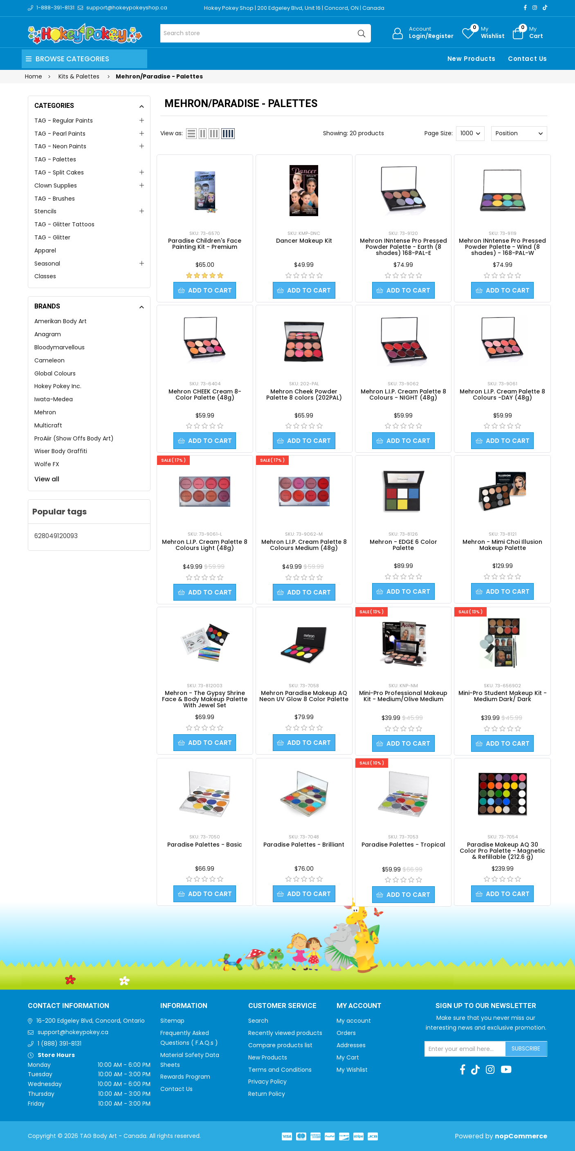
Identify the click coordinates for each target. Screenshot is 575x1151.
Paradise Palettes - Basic (204, 844)
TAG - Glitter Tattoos (64, 224)
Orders (346, 1033)
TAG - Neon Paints (60, 146)
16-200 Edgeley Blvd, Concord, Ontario (90, 1021)
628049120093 (56, 536)
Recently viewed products (285, 1033)
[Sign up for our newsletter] (465, 1048)
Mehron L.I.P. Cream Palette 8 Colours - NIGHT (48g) (403, 394)
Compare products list (280, 1045)
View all (46, 479)
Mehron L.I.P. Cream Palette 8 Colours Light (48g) (204, 545)
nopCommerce (521, 1136)
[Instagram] (534, 7)
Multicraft (48, 425)
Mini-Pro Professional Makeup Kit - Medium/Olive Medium (403, 696)
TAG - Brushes (54, 198)
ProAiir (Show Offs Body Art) (74, 438)
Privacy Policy (267, 1081)
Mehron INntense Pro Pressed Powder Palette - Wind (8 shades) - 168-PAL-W (502, 247)
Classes (45, 276)
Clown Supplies (55, 185)
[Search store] (265, 33)
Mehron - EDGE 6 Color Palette (403, 545)
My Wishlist (352, 1070)
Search (258, 1021)
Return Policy (266, 1094)
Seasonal (47, 263)
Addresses (351, 1045)
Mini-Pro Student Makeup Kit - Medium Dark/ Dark (502, 696)
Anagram (47, 334)
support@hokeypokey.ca (73, 1032)
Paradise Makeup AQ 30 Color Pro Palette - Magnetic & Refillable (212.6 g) (502, 850)
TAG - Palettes (55, 159)
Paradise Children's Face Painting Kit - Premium (204, 244)
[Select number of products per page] (470, 133)
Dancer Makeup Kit (304, 241)
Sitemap (172, 1021)
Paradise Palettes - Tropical (403, 844)
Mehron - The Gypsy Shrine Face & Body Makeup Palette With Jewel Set (204, 699)
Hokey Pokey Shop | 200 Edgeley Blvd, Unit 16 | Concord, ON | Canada (294, 8)
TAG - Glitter (52, 237)
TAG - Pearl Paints (59, 134)
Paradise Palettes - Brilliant (303, 844)
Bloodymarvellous (59, 347)
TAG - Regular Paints (63, 120)
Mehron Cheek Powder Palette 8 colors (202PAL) (304, 394)
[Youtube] (506, 1070)
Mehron (45, 412)
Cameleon (49, 360)
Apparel (45, 250)
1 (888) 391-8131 (59, 1043)
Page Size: (439, 133)
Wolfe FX (46, 464)
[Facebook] (525, 7)
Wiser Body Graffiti (60, 451)
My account (354, 1021)
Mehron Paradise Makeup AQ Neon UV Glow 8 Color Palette (303, 696)
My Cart (348, 1057)
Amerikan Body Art (60, 321)
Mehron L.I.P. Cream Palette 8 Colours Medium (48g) (304, 545)
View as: (171, 133)
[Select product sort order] (519, 133)
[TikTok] (545, 7)
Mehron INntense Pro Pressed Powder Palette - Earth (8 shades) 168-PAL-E (403, 247)
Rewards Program (185, 1077)
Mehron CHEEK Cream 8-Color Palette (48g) (204, 394)
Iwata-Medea (53, 399)
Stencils (45, 211)
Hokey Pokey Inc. (57, 386)
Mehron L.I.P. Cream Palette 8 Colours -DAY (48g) (502, 394)
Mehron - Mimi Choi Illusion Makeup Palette (502, 545)
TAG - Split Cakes (59, 172)
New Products (471, 58)
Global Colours (55, 373)
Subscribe (526, 1048)
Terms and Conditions (280, 1070)
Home (33, 76)
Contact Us (527, 58)
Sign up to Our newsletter (486, 1006)
